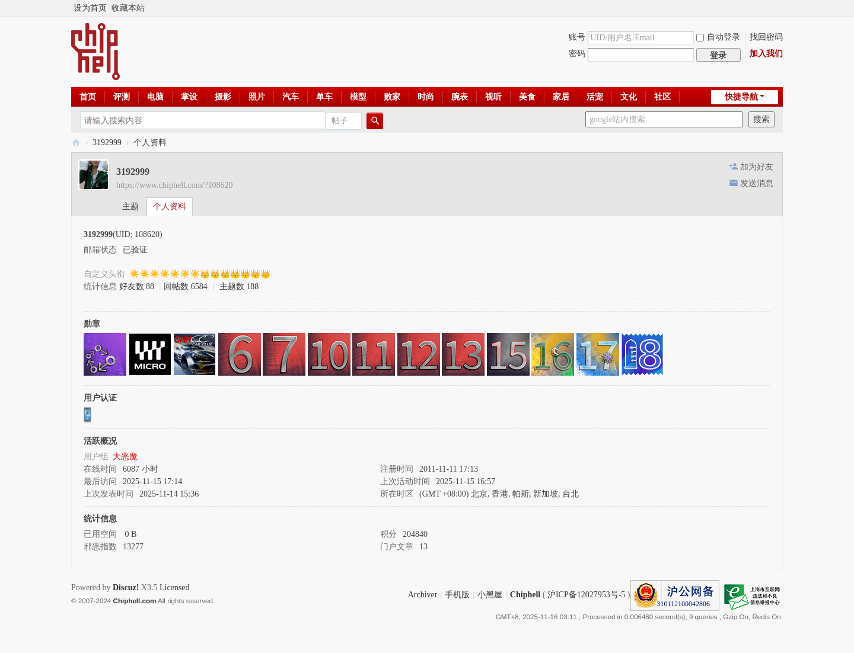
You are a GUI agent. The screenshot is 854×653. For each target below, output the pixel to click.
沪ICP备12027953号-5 (586, 594)
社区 (662, 96)
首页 (87, 96)
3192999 (107, 142)
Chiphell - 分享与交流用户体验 (76, 142)
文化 (628, 96)
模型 (358, 96)
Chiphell (525, 594)
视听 (493, 96)
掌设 (189, 96)
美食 (527, 96)
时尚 (426, 96)
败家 (392, 96)
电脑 (155, 96)
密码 (577, 53)
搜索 (761, 119)
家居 (561, 96)
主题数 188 (239, 286)
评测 (121, 96)
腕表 (459, 96)
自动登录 (718, 37)
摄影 (223, 96)
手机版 (457, 594)
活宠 (595, 96)
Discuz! (126, 587)
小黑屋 (489, 594)
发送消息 (756, 183)
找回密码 (766, 37)
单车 (324, 96)
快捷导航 (741, 96)
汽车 (290, 96)
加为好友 (756, 166)
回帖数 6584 (186, 286)
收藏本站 (128, 8)
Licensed (175, 587)
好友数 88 (137, 286)
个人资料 (169, 206)
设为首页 (90, 8)
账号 (577, 37)
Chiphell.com (135, 600)
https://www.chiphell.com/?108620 (174, 185)
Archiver (423, 594)
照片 (256, 96)
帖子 (340, 120)
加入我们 (766, 53)
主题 (130, 206)
